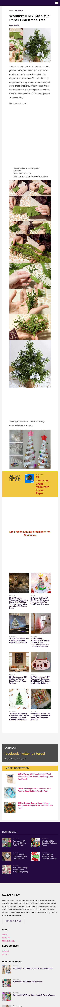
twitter (25, 753)
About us (7, 759)
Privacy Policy (21, 759)
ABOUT (5, 935)
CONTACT (6, 938)
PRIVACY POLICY (8, 941)
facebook (11, 753)
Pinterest (5, 954)
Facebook (5, 951)
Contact (13, 759)
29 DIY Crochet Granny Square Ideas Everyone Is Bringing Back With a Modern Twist (35, 805)
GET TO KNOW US (13, 921)
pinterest (38, 753)
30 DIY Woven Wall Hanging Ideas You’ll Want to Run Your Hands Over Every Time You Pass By (35, 776)
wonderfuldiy (15, 25)
